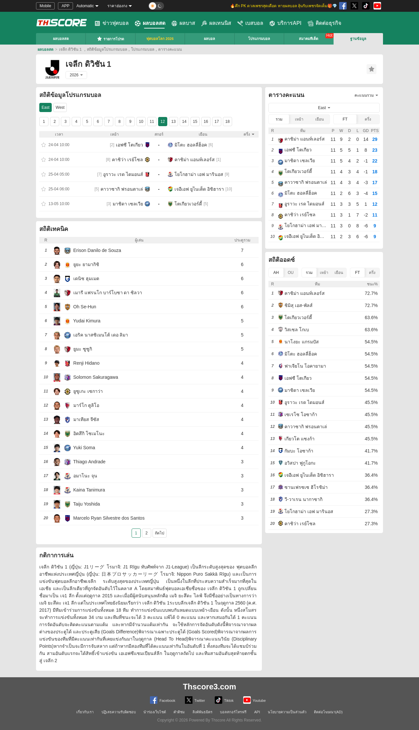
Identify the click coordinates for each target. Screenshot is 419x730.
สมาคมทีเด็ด (308, 39)
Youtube (254, 700)
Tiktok (224, 700)
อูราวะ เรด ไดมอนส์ (123, 174)
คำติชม (179, 712)
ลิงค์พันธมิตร (202, 712)
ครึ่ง (368, 119)
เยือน (319, 119)
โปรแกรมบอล (259, 39)
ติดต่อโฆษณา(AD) (328, 712)
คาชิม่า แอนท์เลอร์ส (194, 159)
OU (291, 272)
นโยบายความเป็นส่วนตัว (287, 712)
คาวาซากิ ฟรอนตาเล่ (121, 189)
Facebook (162, 700)
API (257, 712)
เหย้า (299, 119)
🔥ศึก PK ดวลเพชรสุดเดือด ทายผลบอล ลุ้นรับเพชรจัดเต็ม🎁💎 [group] (283, 6)
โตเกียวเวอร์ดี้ (188, 203)
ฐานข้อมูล (358, 39)
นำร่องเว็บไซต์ (154, 712)
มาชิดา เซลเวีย (128, 203)
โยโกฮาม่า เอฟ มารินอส (198, 174)
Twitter (195, 700)
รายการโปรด (110, 38)
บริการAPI (285, 23)
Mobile (45, 6)
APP (65, 6)
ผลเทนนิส (216, 23)
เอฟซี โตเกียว (129, 144)
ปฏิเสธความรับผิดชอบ (118, 712)
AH (276, 272)
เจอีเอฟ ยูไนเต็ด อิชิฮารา (199, 189)
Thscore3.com (209, 686)
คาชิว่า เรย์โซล (127, 159)
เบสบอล (250, 23)
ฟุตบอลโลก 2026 (160, 39)
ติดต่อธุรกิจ (324, 23)
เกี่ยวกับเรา (85, 712)
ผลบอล (209, 39)
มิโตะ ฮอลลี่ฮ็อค (190, 144)
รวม (279, 119)
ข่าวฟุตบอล (112, 23)
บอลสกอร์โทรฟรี (233, 712)
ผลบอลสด (150, 23)
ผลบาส (183, 23)
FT (345, 119)
